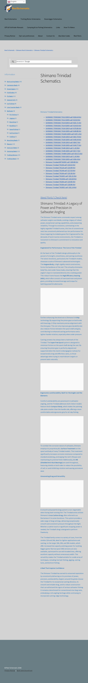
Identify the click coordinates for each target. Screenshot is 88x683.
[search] (44, 61)
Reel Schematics (11, 19)
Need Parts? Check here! (53, 197)
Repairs (9, 144)
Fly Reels (10, 96)
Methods (10, 111)
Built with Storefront (24, 670)
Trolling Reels (11, 159)
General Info (11, 100)
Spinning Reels (12, 151)
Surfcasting (13, 133)
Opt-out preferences (26, 36)
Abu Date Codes (64, 36)
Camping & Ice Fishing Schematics (39, 27)
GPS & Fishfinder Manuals (14, 27)
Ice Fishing (10, 104)
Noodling (12, 126)
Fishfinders (11, 93)
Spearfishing (13, 129)
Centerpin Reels (12, 85)
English (12, 1)
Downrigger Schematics (53, 19)
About (40, 36)
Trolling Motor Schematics (30, 19)
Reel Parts (77, 36)
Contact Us (50, 36)
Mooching (12, 122)
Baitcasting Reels (13, 82)
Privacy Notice (10, 36)
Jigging (12, 118)
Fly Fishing (13, 115)
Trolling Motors (12, 155)
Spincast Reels (12, 148)
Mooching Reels (12, 140)
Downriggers (11, 89)
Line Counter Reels (13, 107)
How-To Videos (69, 27)
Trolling (12, 137)
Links (58, 27)
